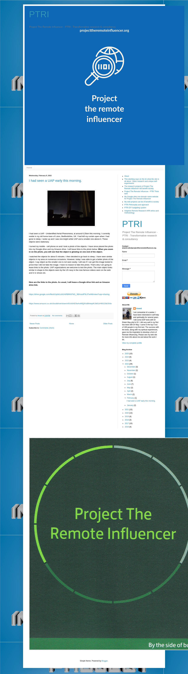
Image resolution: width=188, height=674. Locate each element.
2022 (127, 364)
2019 (127, 416)
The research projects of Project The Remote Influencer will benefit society (139, 187)
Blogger (105, 661)
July (129, 381)
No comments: (57, 315)
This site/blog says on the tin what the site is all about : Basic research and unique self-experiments (141, 181)
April (129, 391)
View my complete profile (132, 343)
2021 (127, 410)
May (129, 388)
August (130, 377)
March (129, 394)
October (130, 374)
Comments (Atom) (47, 328)
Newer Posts (35, 324)
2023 (127, 360)
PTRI (39, 14)
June (129, 384)
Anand (139, 308)
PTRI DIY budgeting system (135, 208)
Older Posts (108, 324)
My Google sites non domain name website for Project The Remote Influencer (141, 198)
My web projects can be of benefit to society (141, 202)
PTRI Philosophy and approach (136, 205)
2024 (127, 357)
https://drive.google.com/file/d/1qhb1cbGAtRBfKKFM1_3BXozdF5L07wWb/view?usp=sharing (69, 294)
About (126, 176)
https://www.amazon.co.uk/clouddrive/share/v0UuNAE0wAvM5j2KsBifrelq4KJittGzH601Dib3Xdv (70, 303)
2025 (127, 354)
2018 (127, 420)
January (130, 405)
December (131, 367)
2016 (127, 427)
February (130, 398)
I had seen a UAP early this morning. (55, 180)
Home (29, 167)
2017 (127, 423)
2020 (127, 413)
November (131, 370)
